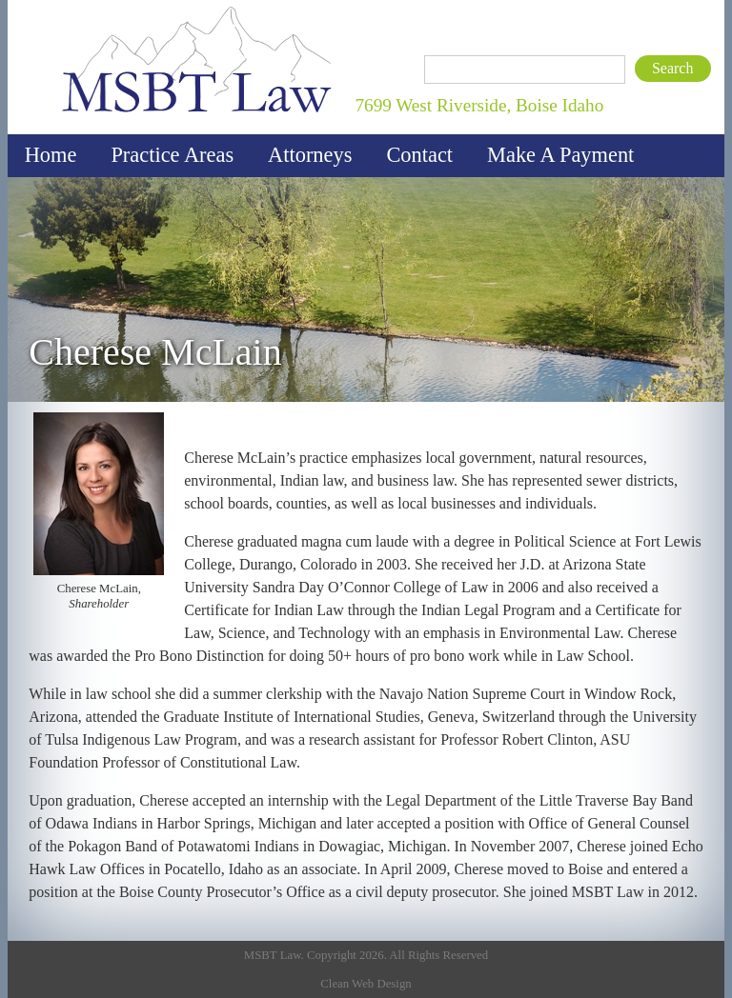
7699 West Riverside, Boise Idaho (479, 105)
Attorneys (310, 155)
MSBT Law (74, 5)
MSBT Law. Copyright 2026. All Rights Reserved (366, 955)
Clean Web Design (365, 983)
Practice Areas (172, 155)
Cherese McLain (155, 352)
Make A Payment (560, 155)
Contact (419, 155)
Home (51, 155)
